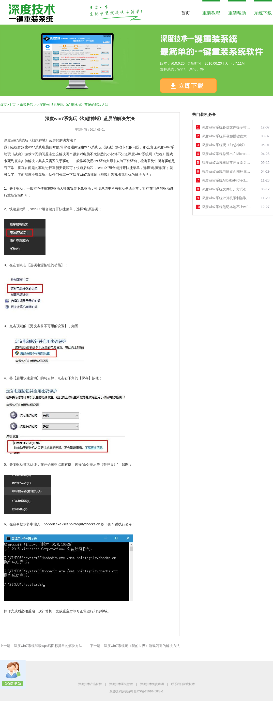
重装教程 (211, 13)
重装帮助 (237, 13)
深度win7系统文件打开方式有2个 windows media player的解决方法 (226, 189)
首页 (185, 13)
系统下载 (263, 13)
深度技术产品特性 (90, 684)
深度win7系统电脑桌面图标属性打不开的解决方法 (226, 171)
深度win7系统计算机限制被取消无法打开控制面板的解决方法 (226, 198)
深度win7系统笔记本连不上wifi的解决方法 (226, 207)
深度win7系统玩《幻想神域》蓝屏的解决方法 (226, 145)
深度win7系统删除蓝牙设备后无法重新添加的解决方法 (226, 163)
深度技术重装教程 (121, 684)
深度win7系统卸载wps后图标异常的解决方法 (48, 646)
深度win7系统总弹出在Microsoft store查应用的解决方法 (226, 154)
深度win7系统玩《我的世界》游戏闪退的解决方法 (142, 646)
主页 (12, 105)
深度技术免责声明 (152, 684)
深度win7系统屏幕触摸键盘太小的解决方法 (226, 136)
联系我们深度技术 (183, 684)
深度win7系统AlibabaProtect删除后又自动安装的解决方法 (226, 180)
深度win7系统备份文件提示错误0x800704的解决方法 (226, 127)
